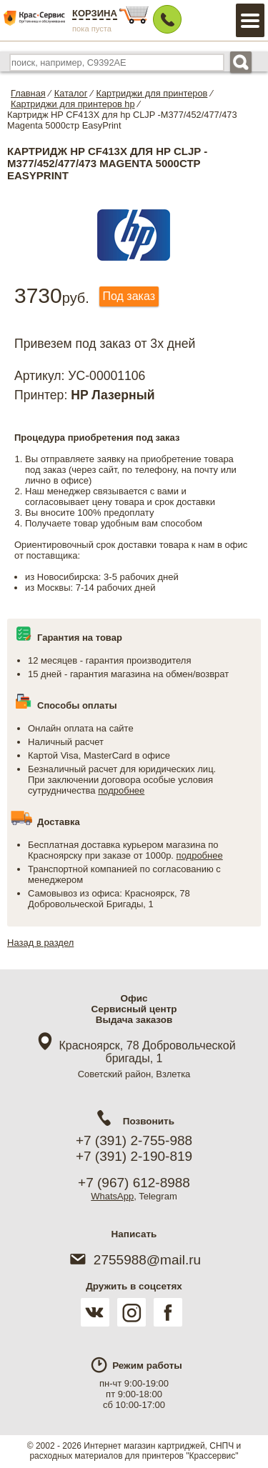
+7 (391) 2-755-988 (134, 1140)
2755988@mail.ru (134, 1259)
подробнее (121, 790)
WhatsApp (112, 1196)
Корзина (94, 13)
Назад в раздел (40, 942)
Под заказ (129, 296)
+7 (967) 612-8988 (134, 1182)
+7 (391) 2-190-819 (134, 1156)
